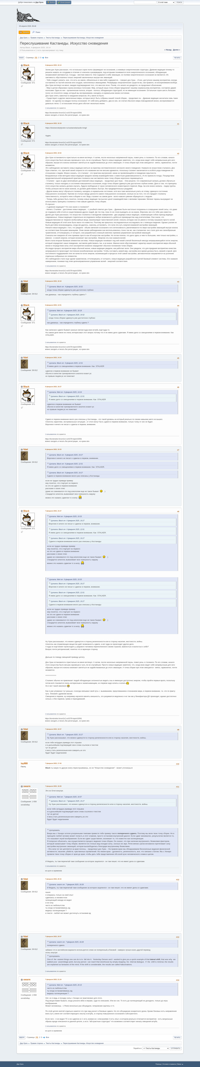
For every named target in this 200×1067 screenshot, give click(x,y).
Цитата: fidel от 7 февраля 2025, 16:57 (65, 797)
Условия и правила (169, 1064)
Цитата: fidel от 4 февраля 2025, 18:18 (65, 311)
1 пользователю (50, 108)
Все (46, 58)
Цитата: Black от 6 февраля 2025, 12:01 (66, 363)
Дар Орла (20, 1064)
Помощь (158, 1064)
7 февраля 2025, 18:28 (53, 786)
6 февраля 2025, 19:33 (53, 449)
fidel (25, 281)
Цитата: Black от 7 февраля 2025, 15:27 (66, 735)
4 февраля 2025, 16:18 (53, 123)
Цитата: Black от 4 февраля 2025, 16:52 (66, 287)
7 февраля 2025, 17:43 (53, 763)
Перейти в (137, 1048)
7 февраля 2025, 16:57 (53, 729)
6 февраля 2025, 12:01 (53, 305)
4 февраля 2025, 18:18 (53, 281)
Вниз (21, 58)
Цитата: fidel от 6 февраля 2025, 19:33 (65, 516)
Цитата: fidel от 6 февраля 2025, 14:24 (65, 392)
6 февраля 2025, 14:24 (53, 357)
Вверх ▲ (180, 1064)
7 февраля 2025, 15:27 (53, 511)
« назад (167, 50)
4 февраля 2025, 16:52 (53, 153)
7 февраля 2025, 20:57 (53, 936)
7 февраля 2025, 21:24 (53, 979)
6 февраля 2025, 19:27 (53, 386)
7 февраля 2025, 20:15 (53, 879)
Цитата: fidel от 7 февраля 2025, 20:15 (65, 985)
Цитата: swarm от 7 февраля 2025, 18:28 (66, 885)
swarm (26, 786)
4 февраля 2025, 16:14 (53, 65)
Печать (177, 58)
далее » (176, 50)
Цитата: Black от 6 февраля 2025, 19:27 (66, 455)
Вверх (21, 1037)
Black (26, 65)
